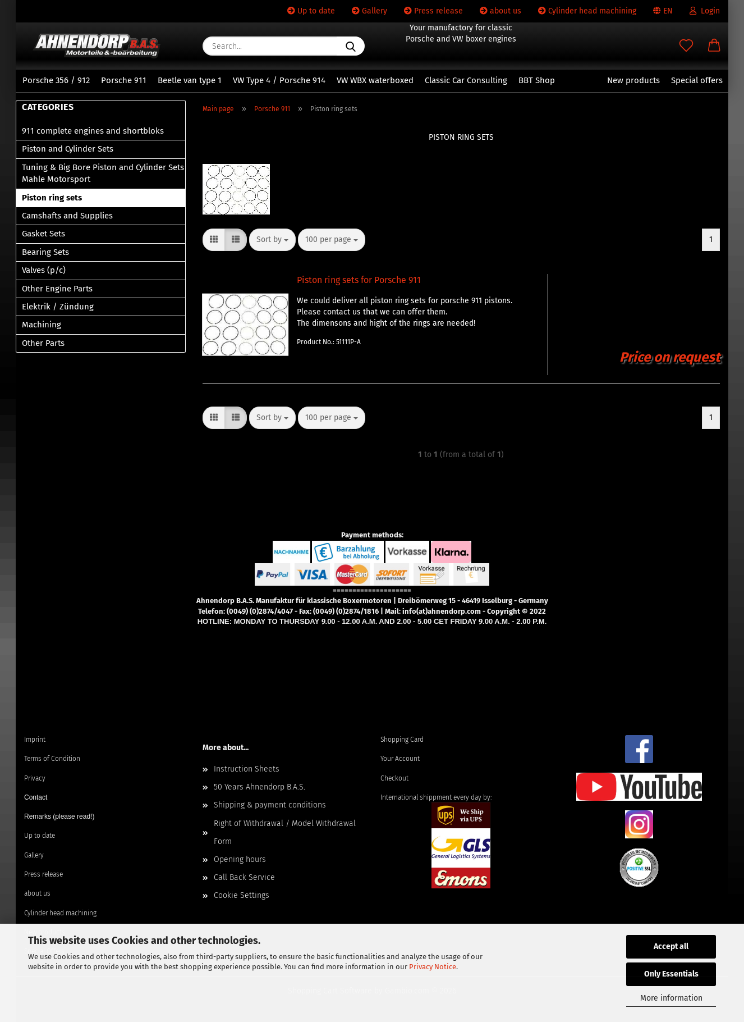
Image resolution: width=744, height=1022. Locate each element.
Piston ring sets (52, 198)
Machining (41, 325)
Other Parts (43, 343)
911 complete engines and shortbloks (93, 131)
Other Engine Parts (57, 289)
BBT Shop (536, 80)
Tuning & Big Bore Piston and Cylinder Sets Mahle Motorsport (103, 173)
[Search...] (351, 46)
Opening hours (240, 859)
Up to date (311, 11)
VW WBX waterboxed (375, 80)
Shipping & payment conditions (270, 805)
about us (500, 11)
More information (671, 998)
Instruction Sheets (246, 769)
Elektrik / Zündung (58, 307)
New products (633, 80)
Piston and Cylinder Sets (67, 149)
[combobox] (272, 240)
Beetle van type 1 (190, 80)
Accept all (671, 946)
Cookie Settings (241, 895)
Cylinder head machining (587, 11)
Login (705, 11)
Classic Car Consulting (466, 80)
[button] (714, 46)
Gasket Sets (43, 234)
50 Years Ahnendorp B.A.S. (259, 787)
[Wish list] (686, 46)
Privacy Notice (432, 966)
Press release (433, 11)
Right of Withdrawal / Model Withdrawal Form (285, 832)
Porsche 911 (123, 80)
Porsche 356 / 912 (56, 80)
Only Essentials (671, 974)
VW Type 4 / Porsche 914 (279, 80)
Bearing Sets (45, 252)
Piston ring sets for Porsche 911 (359, 280)
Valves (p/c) (44, 270)
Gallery (369, 11)
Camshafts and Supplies (67, 216)
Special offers (697, 80)
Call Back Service (244, 877)
